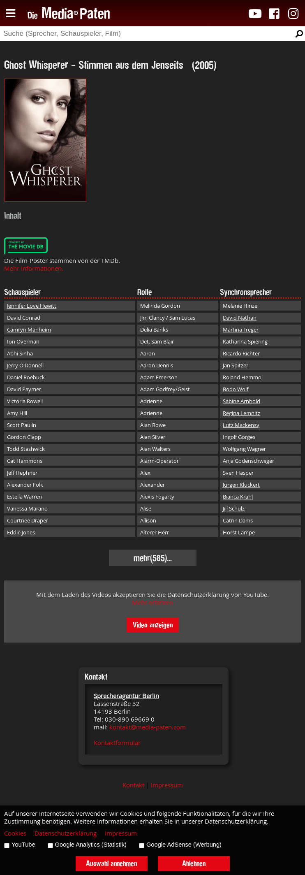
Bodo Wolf (235, 389)
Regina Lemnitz (241, 413)
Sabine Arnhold (241, 401)
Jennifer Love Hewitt (31, 305)
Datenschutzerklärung (66, 833)
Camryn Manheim (29, 329)
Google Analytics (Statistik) (91, 844)
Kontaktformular (117, 743)
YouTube (23, 844)
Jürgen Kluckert (241, 484)
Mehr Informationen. (33, 268)
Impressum (167, 785)
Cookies (15, 833)
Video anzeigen (153, 625)
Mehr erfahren (152, 602)
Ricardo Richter (241, 353)
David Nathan (239, 317)
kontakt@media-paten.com (147, 727)
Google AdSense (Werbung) (184, 844)
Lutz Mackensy (241, 425)
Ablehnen (194, 863)
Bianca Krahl (238, 496)
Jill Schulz (234, 508)
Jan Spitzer (235, 365)
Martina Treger (241, 329)
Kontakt (133, 785)
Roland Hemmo (242, 377)
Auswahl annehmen (111, 863)
